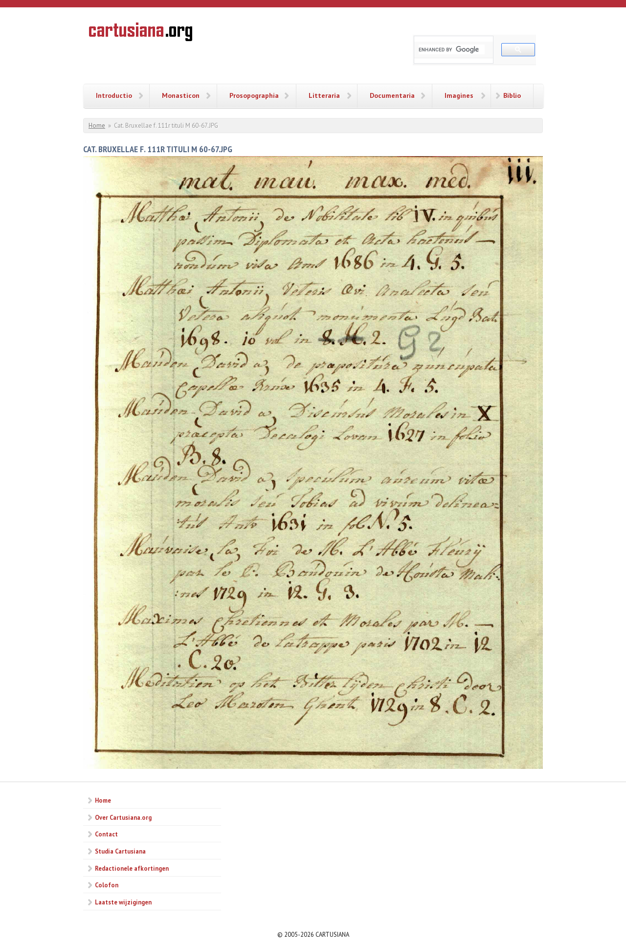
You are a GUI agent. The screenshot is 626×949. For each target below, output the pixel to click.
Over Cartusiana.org (123, 817)
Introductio (114, 95)
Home (97, 125)
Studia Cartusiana (120, 851)
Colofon (106, 885)
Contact (106, 834)
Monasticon (181, 95)
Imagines (459, 95)
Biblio (512, 95)
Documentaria (392, 95)
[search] (452, 49)
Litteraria (324, 95)
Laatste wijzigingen (123, 902)
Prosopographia (254, 95)
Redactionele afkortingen (132, 868)
